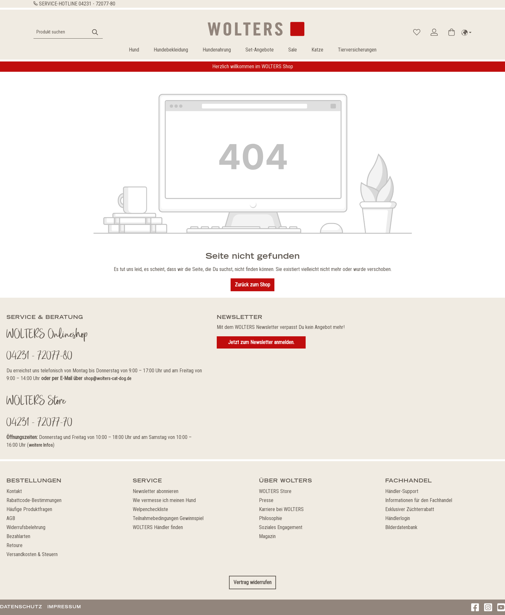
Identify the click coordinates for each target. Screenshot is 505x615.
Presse (266, 500)
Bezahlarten (18, 536)
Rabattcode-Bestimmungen (34, 500)
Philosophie (270, 518)
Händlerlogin (397, 518)
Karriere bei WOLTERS (281, 509)
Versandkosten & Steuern (32, 554)
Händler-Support (401, 491)
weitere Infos (41, 445)
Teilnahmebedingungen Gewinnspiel (168, 518)
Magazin (267, 536)
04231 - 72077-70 (39, 423)
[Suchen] (95, 32)
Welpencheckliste (150, 509)
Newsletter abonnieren (155, 491)
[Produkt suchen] (60, 32)
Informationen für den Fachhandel (418, 500)
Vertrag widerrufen (252, 582)
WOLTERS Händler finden (158, 527)
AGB (10, 518)
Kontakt (14, 491)
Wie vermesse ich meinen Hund (164, 500)
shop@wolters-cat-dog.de (107, 378)
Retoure (14, 545)
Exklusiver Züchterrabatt (409, 509)
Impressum (64, 606)
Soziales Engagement (280, 527)
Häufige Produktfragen (29, 509)
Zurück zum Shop (252, 285)
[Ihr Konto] (434, 32)
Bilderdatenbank (401, 527)
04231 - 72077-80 (97, 4)
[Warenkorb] (451, 32)
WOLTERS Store (275, 491)
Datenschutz (21, 606)
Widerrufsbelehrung (25, 527)
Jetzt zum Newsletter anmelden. (261, 342)
